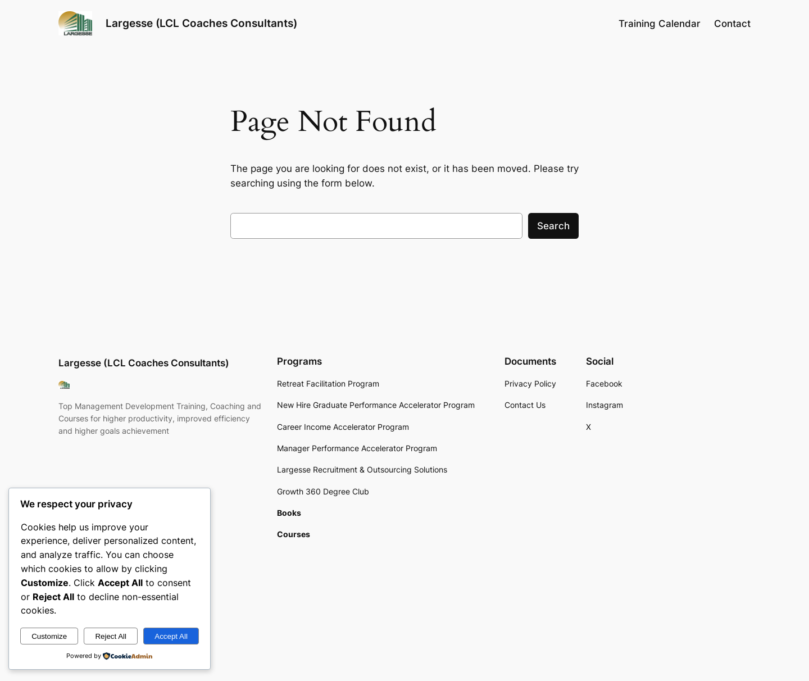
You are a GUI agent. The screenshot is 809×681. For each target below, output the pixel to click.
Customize (49, 636)
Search (553, 225)
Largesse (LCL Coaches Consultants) (201, 23)
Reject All (110, 636)
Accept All (171, 636)
